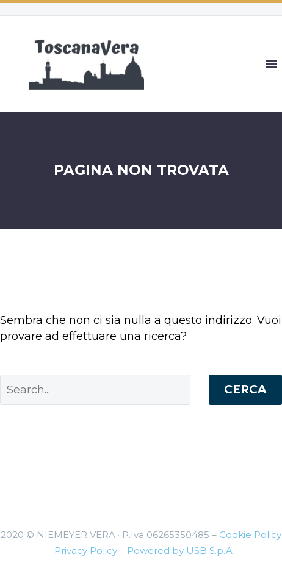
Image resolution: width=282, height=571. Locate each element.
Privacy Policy (85, 550)
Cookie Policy (250, 534)
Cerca (245, 389)
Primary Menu (271, 64)
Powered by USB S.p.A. (181, 550)
